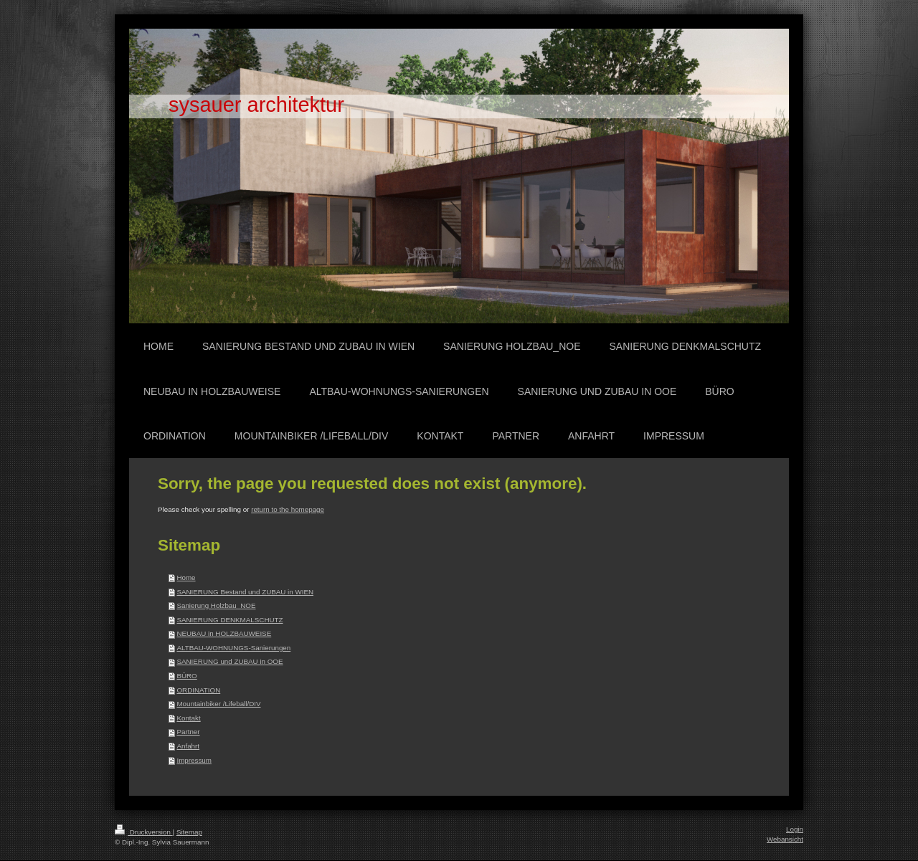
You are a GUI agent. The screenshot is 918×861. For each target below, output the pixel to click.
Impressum (193, 760)
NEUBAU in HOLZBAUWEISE (223, 633)
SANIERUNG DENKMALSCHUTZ (229, 620)
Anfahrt (187, 746)
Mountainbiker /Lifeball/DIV (218, 704)
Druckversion (144, 832)
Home (185, 577)
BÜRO (186, 676)
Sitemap (189, 832)
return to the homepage (287, 509)
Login (794, 829)
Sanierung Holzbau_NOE (215, 605)
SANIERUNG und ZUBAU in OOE (229, 661)
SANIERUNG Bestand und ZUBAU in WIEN (244, 592)
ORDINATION (198, 690)
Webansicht (785, 839)
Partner (187, 732)
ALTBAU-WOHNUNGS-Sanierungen (233, 648)
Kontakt (188, 718)
